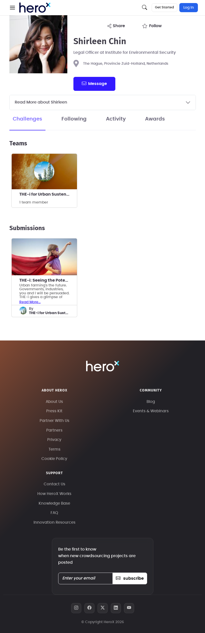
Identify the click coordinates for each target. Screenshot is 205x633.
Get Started (164, 7)
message (94, 83)
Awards (155, 119)
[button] (12, 8)
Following (74, 119)
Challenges (27, 119)
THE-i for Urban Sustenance (48, 194)
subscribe (130, 578)
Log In (188, 7)
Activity (116, 119)
